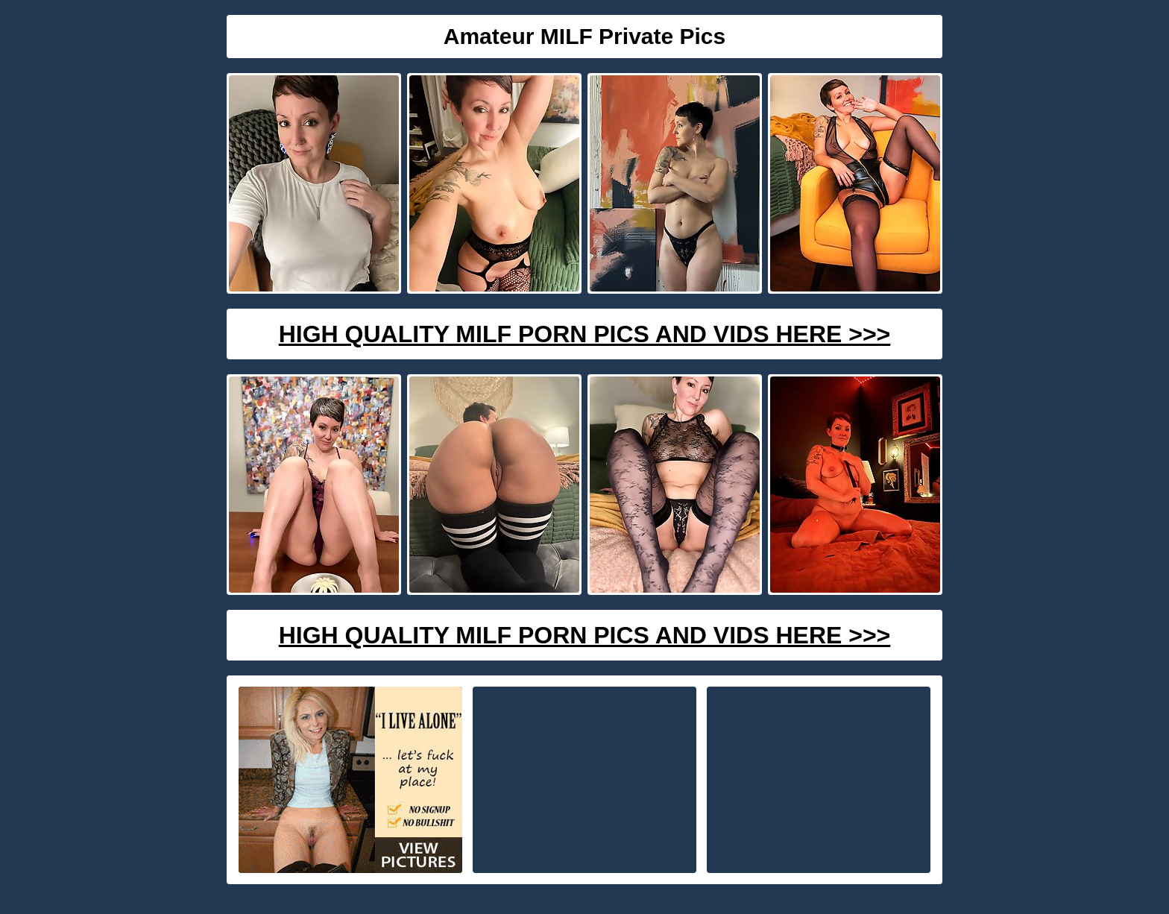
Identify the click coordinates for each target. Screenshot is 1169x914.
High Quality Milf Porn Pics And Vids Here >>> (585, 334)
